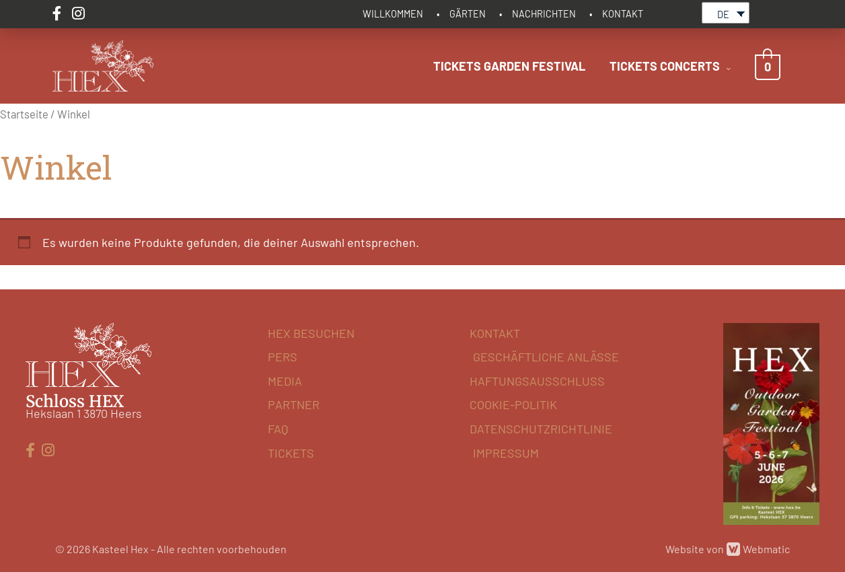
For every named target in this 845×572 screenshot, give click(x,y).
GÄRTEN (467, 14)
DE (723, 14)
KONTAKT (622, 14)
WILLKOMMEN (393, 14)
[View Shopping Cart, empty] (767, 66)
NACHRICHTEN (544, 14)
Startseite (24, 113)
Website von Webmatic (727, 549)
